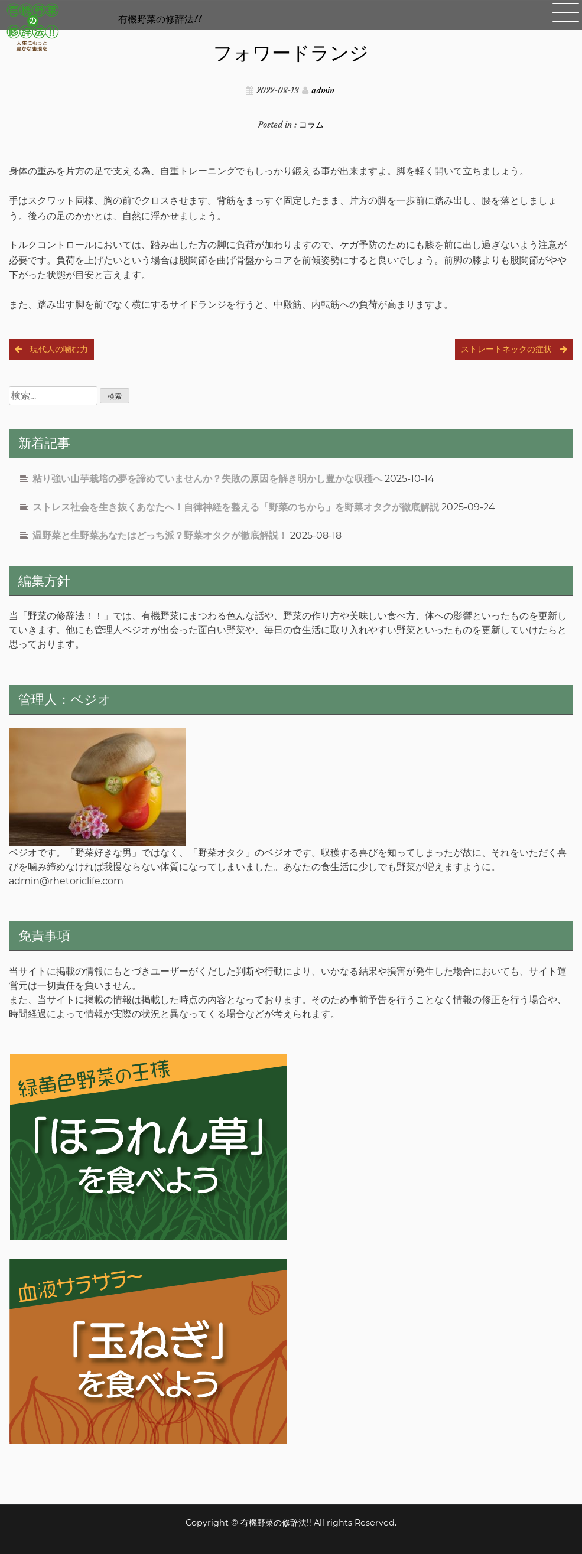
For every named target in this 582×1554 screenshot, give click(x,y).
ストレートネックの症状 (506, 349)
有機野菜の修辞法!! (159, 19)
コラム (311, 124)
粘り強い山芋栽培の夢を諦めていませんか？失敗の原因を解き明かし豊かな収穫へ (207, 478)
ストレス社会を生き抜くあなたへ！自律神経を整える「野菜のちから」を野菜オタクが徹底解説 (235, 507)
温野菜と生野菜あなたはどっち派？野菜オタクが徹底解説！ (160, 535)
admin (322, 90)
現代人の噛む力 (59, 349)
